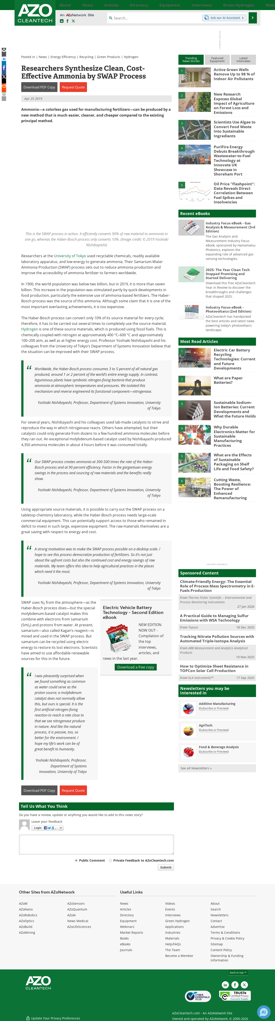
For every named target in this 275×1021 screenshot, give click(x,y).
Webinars (127, 927)
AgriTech (205, 697)
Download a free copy (135, 667)
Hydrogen (131, 57)
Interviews (173, 915)
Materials (172, 938)
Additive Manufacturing (217, 675)
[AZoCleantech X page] (244, 984)
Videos (170, 903)
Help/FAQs (173, 944)
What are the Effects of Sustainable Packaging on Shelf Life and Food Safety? (233, 440)
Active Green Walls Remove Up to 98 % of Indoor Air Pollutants (232, 73)
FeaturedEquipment (217, 59)
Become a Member (179, 956)
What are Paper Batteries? (227, 363)
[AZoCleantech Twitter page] (73, 21)
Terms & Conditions (225, 932)
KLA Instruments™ (200, 649)
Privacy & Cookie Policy (227, 938)
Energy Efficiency (63, 57)
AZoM (23, 903)
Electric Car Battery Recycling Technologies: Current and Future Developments (234, 342)
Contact (216, 921)
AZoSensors (76, 903)
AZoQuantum (77, 909)
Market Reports (131, 932)
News (43, 57)
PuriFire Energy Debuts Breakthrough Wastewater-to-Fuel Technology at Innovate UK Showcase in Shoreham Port (234, 153)
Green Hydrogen (177, 921)
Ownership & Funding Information (227, 958)
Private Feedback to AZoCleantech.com (143, 860)
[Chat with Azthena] (264, 1012)
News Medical (77, 921)
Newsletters (219, 915)
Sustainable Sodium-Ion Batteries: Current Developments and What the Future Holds (235, 391)
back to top (238, 972)
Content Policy (221, 950)
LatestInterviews (243, 59)
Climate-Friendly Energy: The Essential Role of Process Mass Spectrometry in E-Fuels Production (216, 561)
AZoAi (71, 915)
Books (124, 938)
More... (250, 5)
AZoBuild (25, 927)
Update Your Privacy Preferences (53, 1015)
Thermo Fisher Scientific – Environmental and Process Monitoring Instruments (216, 574)
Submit (165, 867)
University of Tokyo (70, 255)
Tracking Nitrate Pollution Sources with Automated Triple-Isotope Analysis (213, 612)
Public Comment (92, 860)
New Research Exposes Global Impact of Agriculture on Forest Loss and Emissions (233, 100)
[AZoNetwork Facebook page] (67, 21)
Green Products (108, 57)
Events (170, 909)
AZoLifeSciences (79, 927)
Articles (125, 909)
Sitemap (217, 944)
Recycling (86, 57)
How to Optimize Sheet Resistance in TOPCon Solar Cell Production (211, 640)
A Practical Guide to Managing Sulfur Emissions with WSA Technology (211, 592)
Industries (172, 932)
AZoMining (27, 932)
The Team (172, 950)
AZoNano (26, 909)
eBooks (125, 944)
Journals (126, 950)
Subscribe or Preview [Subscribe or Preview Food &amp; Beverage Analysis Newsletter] (214, 723)
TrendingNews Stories (191, 59)
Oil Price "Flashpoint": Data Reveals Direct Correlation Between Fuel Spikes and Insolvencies (232, 180)
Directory (127, 915)
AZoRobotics (28, 915)
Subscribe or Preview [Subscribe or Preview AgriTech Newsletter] (214, 701)
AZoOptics (26, 921)
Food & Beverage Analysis (219, 718)
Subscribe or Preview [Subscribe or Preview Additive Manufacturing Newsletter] (214, 680)
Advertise (218, 927)
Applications (174, 927)
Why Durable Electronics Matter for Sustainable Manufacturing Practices (234, 414)
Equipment (128, 921)
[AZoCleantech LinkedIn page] (61, 21)
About (215, 903)
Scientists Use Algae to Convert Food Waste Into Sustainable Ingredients (235, 123)
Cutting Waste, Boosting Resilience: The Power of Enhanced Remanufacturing (234, 465)
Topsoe (193, 601)
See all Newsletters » (196, 740)
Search (216, 909)
